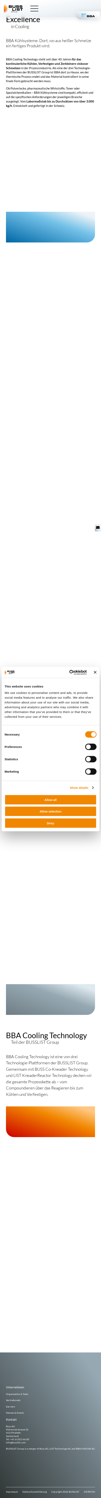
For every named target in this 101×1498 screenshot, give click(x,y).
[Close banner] (95, 672)
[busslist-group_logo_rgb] (13, 6)
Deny (50, 823)
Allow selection (50, 811)
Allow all (50, 799)
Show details (79, 787)
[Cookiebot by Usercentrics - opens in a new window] (69, 672)
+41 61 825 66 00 (19, 1439)
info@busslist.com (16, 1442)
